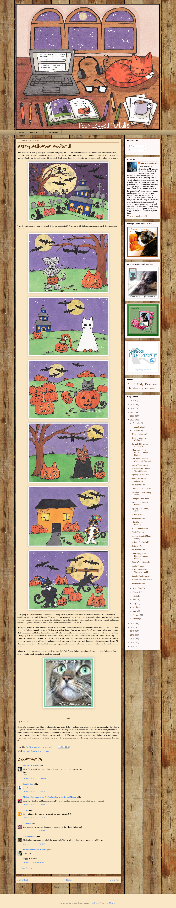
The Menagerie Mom (150, 163)
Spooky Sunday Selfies (141, 475)
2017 (132, 635)
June (135, 600)
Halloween (46, 751)
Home (21, 132)
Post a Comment (27, 868)
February (136, 615)
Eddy (140, 384)
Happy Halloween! (139, 434)
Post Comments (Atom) (73, 887)
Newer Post (22, 879)
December (137, 423)
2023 (132, 412)
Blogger (112, 903)
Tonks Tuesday (138, 532)
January (136, 619)
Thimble (132, 388)
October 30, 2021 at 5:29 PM (34, 817)
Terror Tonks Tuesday (140, 465)
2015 (132, 643)
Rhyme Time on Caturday (142, 580)
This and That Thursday (141, 489)
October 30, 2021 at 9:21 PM (34, 831)
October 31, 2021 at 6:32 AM (34, 862)
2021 (132, 420)
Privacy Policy (52, 132)
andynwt (95, 903)
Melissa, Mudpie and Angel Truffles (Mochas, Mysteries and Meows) (49, 797)
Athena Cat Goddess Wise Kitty (35, 849)
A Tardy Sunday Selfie (141, 542)
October (136, 431)
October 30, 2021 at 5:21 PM (34, 804)
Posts (132, 146)
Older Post (114, 879)
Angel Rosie (35, 132)
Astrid (131, 384)
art (24, 751)
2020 (132, 623)
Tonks (147, 388)
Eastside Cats (28, 784)
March (135, 611)
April (135, 607)
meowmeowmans (30, 836)
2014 (132, 646)
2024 (132, 408)
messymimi (27, 823)
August (136, 592)
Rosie (156, 384)
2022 (132, 416)
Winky (152, 389)
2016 (132, 639)
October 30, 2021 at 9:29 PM (34, 844)
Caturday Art (36, 751)
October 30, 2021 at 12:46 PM (34, 778)
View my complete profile (137, 216)
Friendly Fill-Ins (138, 485)
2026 (132, 401)
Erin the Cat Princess (31, 765)
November (137, 427)
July (134, 596)
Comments (134, 150)
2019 (132, 627)
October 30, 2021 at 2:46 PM (34, 791)
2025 (132, 405)
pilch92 (26, 810)
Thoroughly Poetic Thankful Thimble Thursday (140, 452)
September (137, 588)
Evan (148, 384)
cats (28, 751)
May (135, 603)
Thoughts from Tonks (140, 498)
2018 (132, 631)
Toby (141, 388)
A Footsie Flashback (140, 528)
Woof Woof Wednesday (141, 562)
